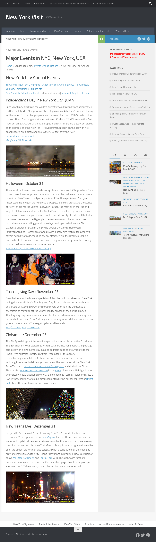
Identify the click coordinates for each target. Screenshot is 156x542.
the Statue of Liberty (24, 458)
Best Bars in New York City (124, 87)
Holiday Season (130, 177)
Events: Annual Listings (47, 65)
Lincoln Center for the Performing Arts (45, 366)
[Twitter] (144, 39)
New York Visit (24, 17)
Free (15, 3)
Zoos (146, 214)
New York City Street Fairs (77, 93)
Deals (6, 3)
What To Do (121, 31)
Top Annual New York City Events (24, 84)
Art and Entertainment (98, 31)
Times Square (48, 437)
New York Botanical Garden (34, 370)
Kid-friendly (143, 177)
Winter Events (129, 187)
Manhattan (128, 180)
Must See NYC (140, 180)
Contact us (39, 3)
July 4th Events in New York (21, 136)
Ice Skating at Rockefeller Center (126, 80)
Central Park (47, 458)
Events (77, 31)
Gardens (132, 214)
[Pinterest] (148, 39)
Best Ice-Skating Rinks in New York (128, 134)
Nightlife (138, 199)
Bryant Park (12, 383)
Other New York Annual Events (60, 84)
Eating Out (127, 199)
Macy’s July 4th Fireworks (20, 140)
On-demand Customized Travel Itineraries (69, 3)
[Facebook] (139, 39)
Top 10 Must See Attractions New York (129, 100)
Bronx (60, 370)
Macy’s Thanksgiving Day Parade (24, 327)
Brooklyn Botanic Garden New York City (129, 140)
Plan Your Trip (61, 31)
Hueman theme (41, 534)
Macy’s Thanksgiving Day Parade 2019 (129, 74)
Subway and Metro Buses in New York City (131, 107)
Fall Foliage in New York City (124, 93)
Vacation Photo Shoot (103, 3)
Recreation (128, 183)
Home (9, 65)
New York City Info (15, 31)
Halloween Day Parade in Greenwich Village (29, 248)
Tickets (26, 3)
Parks (140, 214)
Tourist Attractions (39, 31)
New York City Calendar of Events (24, 93)
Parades (138, 163)
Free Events (128, 163)
